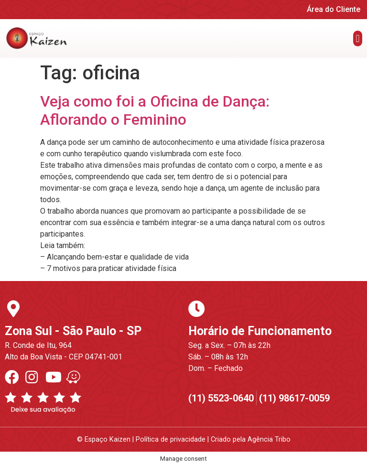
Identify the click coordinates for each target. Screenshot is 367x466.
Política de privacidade (170, 439)
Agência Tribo (269, 439)
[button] (357, 38)
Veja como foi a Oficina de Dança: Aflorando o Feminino (155, 110)
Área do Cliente (333, 9)
